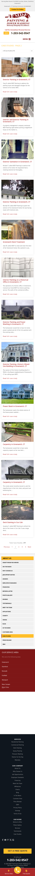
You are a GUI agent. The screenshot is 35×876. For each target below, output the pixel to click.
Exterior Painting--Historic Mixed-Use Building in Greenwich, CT (16, 365)
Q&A (4, 644)
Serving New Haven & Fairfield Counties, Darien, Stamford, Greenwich (17, 2)
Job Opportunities (9, 575)
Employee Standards (10, 583)
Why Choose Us (8, 571)
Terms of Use (17, 814)
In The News (6, 628)
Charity (5, 615)
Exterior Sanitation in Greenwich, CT (17, 162)
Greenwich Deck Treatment (14, 242)
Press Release (7, 640)
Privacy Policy (17, 808)
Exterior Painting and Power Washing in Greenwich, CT (14, 323)
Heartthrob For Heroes (11, 562)
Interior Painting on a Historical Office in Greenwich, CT (15, 281)
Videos (5, 620)
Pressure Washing (17, 754)
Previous (7, 547)
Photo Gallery (7, 595)
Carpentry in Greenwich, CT (14, 444)
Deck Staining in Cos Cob (13, 522)
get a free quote (17, 851)
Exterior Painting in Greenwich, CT (16, 79)
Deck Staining (17, 748)
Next (29, 547)
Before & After (7, 591)
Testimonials (7, 603)
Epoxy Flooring (17, 751)
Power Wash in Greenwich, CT (15, 406)
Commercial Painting (17, 745)
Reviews (5, 599)
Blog (4, 624)
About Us (7, 558)
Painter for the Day (17, 757)
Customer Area (8, 632)
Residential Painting (17, 742)
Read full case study (10, 92)
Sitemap (17, 811)
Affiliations (7, 611)
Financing (6, 587)
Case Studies (7, 636)
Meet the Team (7, 607)
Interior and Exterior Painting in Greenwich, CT (15, 120)
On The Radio (7, 566)
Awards (5, 579)
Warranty (17, 760)
